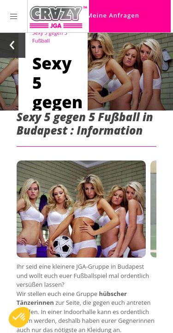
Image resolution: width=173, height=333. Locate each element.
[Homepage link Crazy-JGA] (58, 16)
